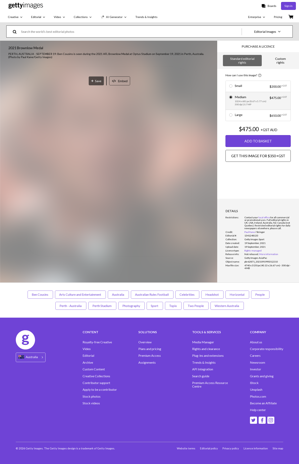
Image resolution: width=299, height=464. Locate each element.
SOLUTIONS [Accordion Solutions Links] (147, 332)
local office (264, 217)
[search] (16, 31)
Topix (173, 306)
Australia (118, 294)
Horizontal (237, 294)
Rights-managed (253, 250)
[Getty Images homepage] (25, 6)
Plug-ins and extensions (208, 355)
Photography (131, 306)
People (260, 294)
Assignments (147, 362)
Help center (258, 410)
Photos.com (258, 396)
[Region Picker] (31, 357)
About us (256, 342)
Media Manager (203, 342)
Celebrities (187, 294)
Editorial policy (209, 448)
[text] (131, 31)
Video (87, 349)
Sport (155, 306)
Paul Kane (249, 232)
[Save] (96, 212)
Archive (88, 362)
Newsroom (257, 362)
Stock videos (91, 403)
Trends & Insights (204, 362)
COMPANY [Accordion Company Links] (258, 332)
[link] (251, 254)
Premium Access (149, 355)
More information (268, 254)
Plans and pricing (149, 349)
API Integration (202, 369)
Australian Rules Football (152, 294)
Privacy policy (230, 448)
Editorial (88, 355)
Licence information (256, 448)
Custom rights (280, 60)
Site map (278, 448)
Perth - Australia (71, 306)
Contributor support (96, 383)
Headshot (212, 294)
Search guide (200, 376)
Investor (255, 369)
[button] (109, 133)
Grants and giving (262, 376)
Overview (145, 342)
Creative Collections (96, 376)
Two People (196, 306)
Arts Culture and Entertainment (80, 294)
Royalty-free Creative (97, 342)
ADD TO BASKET (258, 141)
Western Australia (227, 306)
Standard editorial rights (242, 60)
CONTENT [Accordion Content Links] (90, 332)
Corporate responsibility (266, 349)
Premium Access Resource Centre (210, 384)
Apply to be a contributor (100, 389)
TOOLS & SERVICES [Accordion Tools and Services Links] (206, 332)
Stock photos (92, 396)
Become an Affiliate (263, 403)
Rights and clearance (206, 349)
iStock (254, 383)
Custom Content (94, 369)
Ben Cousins (40, 294)
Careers (255, 355)
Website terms (186, 448)
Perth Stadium (102, 306)
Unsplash (256, 389)
